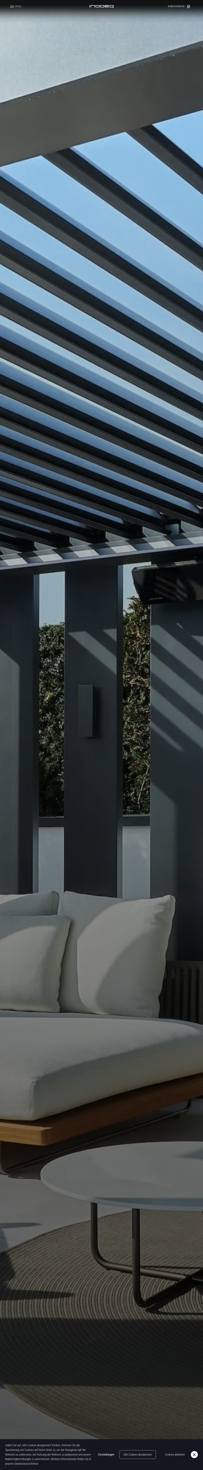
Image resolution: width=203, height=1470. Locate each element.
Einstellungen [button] (106, 1454)
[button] (16, 6)
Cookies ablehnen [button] (175, 1454)
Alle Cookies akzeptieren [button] (137, 1454)
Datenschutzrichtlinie (26, 1464)
